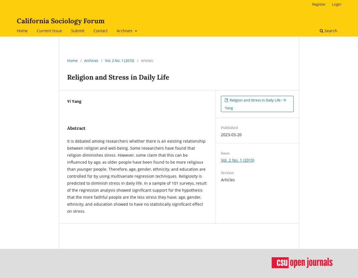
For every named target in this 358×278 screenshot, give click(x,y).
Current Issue (49, 30)
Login (336, 4)
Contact (100, 30)
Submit (77, 30)
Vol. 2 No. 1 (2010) (119, 60)
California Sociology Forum (61, 21)
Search (328, 30)
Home (22, 30)
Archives (125, 30)
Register (319, 4)
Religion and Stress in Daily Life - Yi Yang (255, 104)
